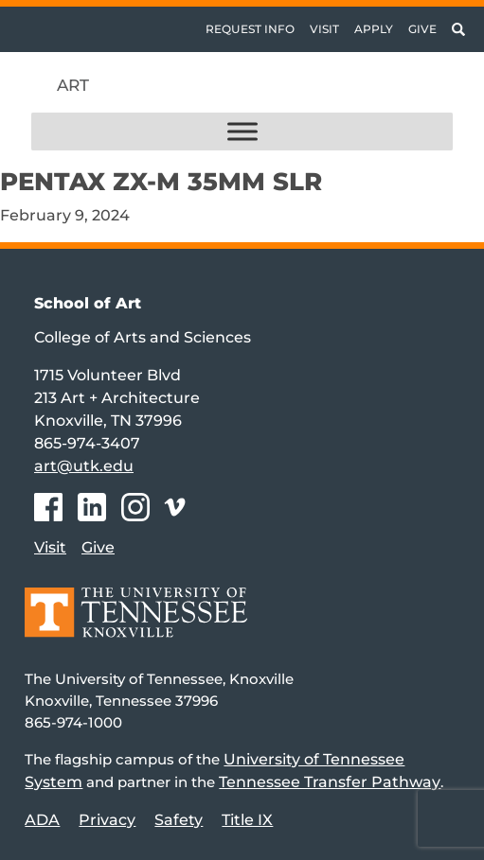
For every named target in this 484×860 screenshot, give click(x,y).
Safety (178, 820)
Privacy (107, 820)
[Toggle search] (458, 29)
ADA (42, 820)
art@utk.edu (84, 466)
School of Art (87, 303)
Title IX (247, 820)
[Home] (136, 626)
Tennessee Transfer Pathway (329, 782)
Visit (324, 29)
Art (73, 85)
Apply (373, 29)
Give (422, 29)
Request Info (250, 29)
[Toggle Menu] (242, 132)
